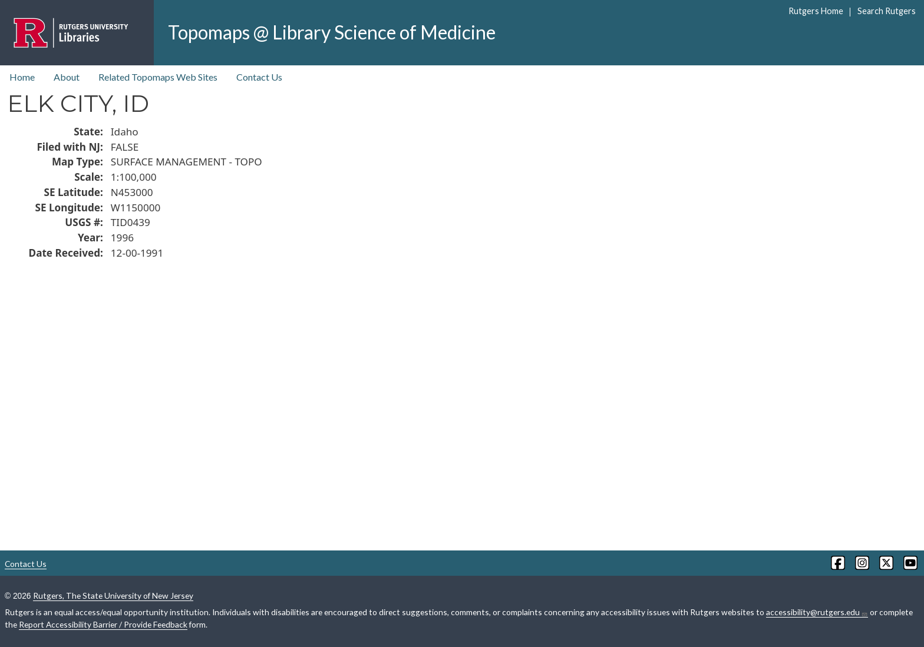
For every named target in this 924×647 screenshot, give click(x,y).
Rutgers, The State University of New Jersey (113, 595)
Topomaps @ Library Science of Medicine (332, 32)
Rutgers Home (815, 11)
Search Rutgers (886, 11)
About (67, 76)
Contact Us (259, 76)
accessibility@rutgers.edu (817, 612)
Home (22, 76)
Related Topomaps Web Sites (157, 76)
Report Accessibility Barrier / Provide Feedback (103, 624)
